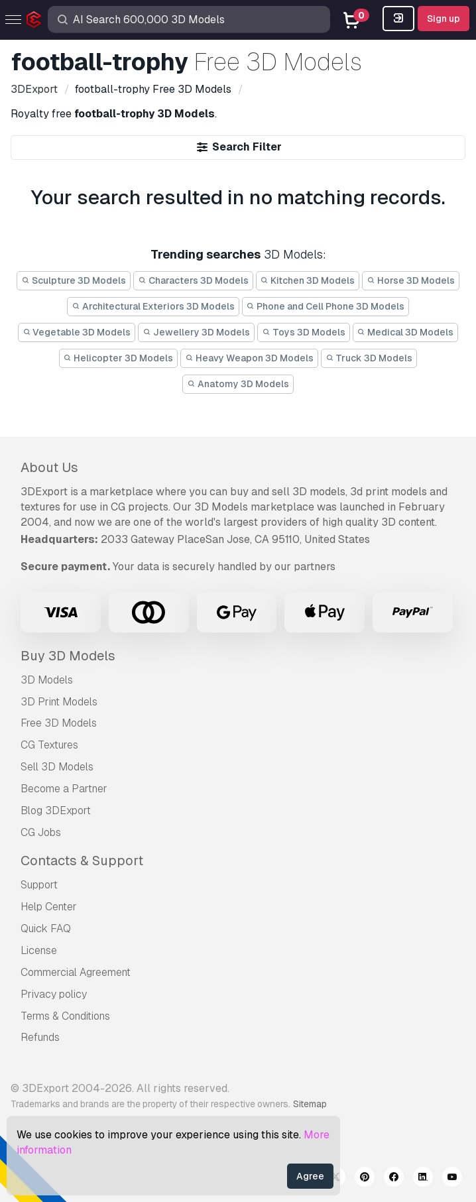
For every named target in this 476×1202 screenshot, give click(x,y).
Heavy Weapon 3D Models (249, 358)
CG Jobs (41, 832)
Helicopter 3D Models (119, 358)
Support (39, 885)
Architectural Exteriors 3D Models (153, 306)
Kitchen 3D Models (308, 280)
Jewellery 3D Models (196, 332)
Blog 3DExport (56, 810)
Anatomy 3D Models (238, 384)
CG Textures (49, 745)
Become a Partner (64, 789)
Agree (310, 1176)
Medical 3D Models (405, 332)
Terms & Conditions (65, 1016)
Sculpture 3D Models (73, 280)
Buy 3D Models (68, 655)
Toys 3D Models (303, 332)
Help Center (49, 907)
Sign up (443, 19)
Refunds (40, 1037)
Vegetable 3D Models (77, 332)
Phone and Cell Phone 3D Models (326, 306)
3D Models (47, 680)
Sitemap (310, 1104)
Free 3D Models (59, 723)
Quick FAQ (46, 928)
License (39, 950)
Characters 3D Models (193, 280)
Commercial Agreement (76, 972)
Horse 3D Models (411, 280)
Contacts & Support (82, 860)
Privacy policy (54, 994)
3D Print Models (59, 702)
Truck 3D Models (369, 358)
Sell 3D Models (57, 767)
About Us (49, 467)
